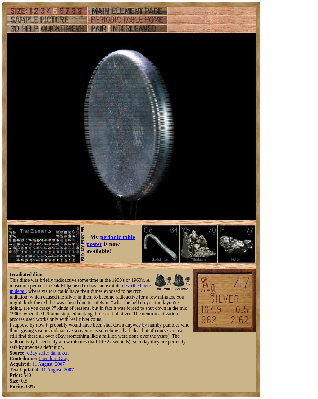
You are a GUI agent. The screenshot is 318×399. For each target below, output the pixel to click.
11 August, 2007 (48, 364)
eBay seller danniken (48, 352)
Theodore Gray (54, 358)
